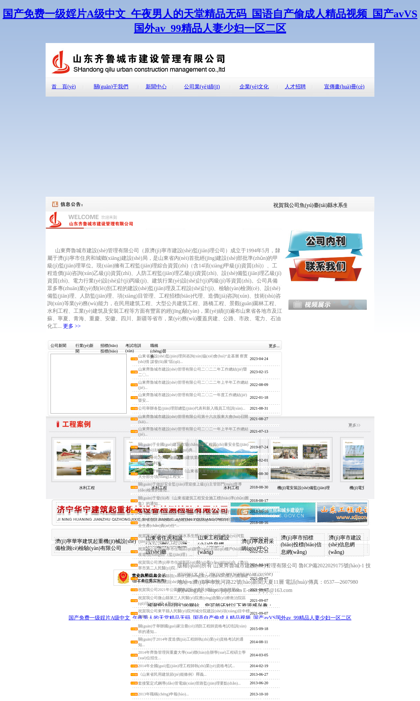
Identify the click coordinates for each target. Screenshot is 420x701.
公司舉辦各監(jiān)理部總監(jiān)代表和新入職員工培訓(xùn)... (191, 408)
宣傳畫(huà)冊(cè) (344, 86)
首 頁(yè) (64, 86)
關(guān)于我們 (111, 86)
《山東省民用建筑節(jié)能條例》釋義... (172, 674)
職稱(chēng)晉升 (158, 346)
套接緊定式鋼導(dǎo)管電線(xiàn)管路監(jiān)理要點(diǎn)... (189, 683)
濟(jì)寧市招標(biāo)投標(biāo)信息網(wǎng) (301, 545)
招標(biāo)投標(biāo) (109, 346)
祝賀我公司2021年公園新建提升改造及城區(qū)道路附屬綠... (190, 589)
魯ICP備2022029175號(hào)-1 (331, 565)
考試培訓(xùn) (133, 346)
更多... (274, 346)
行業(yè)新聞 (84, 346)
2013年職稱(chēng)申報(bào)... (163, 694)
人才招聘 (295, 86)
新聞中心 (156, 86)
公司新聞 (58, 345)
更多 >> (72, 326)
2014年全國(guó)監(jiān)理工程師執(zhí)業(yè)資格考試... (186, 666)
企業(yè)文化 (254, 86)
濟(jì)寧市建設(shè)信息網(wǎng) (345, 545)
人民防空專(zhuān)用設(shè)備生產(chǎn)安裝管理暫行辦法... (190, 511)
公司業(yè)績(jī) (202, 86)
